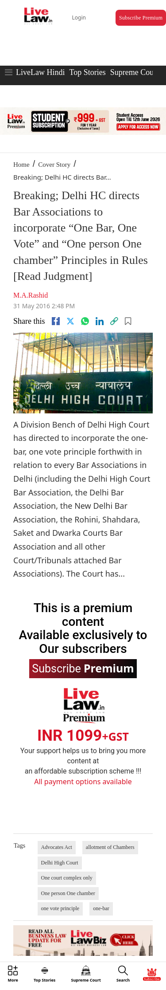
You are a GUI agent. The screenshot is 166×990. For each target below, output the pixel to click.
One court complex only (67, 878)
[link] (114, 321)
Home (21, 164)
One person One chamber (68, 893)
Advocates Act (56, 847)
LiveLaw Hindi (40, 72)
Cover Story (54, 164)
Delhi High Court (59, 863)
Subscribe (83, 668)
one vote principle (60, 908)
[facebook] (56, 321)
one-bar (101, 908)
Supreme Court (134, 72)
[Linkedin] (100, 321)
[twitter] (70, 321)
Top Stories (87, 72)
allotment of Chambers (110, 847)
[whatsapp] (85, 321)
